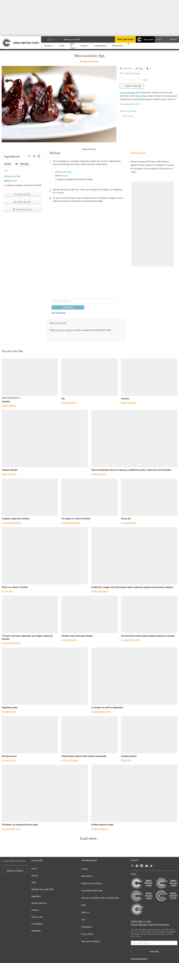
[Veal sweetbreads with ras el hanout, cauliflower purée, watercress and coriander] (134, 438)
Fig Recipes (127, 115)
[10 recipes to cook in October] (89, 497)
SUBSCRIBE (68, 307)
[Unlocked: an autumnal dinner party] (45, 793)
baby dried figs (14, 176)
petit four (143, 96)
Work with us (87, 876)
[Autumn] (30, 377)
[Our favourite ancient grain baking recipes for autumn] (149, 614)
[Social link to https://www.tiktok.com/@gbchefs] (151, 866)
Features (35, 910)
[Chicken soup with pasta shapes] (89, 614)
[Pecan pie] (149, 497)
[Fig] (89, 377)
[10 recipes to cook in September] (134, 676)
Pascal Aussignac (91, 61)
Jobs (83, 919)
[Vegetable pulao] (45, 676)
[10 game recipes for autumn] (30, 497)
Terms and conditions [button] (58, 312)
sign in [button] (59, 330)
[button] (49, 46)
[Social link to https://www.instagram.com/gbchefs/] (141, 866)
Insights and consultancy (92, 883)
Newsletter (36, 931)
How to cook (37, 917)
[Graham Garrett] (149, 734)
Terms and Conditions (90, 941)
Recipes (34, 875)
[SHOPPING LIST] (39, 156)
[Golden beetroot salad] (134, 793)
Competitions (37, 924)
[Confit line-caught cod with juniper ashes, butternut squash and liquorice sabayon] (134, 555)
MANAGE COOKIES (15, 871)
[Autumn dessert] (45, 438)
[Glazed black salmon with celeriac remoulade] (89, 734)
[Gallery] (59, 104)
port (15, 180)
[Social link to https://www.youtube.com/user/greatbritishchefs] (146, 866)
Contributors (86, 927)
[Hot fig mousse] (30, 734)
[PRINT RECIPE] (34, 156)
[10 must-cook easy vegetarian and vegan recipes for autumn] (30, 614)
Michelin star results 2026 (42, 889)
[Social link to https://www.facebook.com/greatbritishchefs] (132, 866)
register (69, 330)
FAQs (83, 905)
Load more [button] (88, 838)
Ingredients (36, 896)
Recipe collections (39, 903)
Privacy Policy (87, 934)
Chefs (33, 882)
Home (34, 868)
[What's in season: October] (45, 555)
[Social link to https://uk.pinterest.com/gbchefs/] (137, 866)
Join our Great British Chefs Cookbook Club (100, 898)
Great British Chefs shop (91, 890)
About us (85, 912)
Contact (84, 869)
